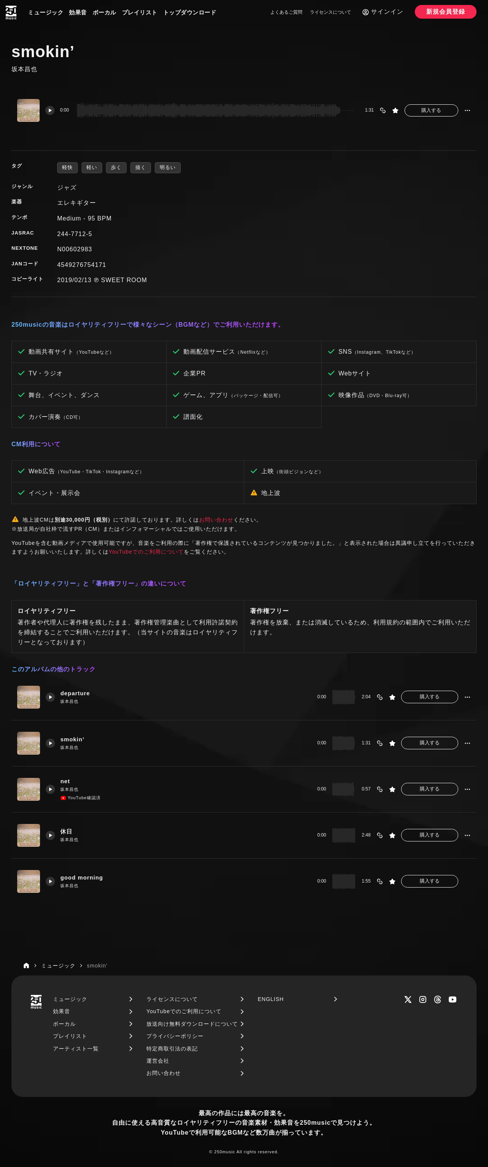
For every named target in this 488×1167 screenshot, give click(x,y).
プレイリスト (139, 12)
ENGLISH (271, 999)
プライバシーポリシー (175, 1036)
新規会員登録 (445, 11)
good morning (82, 878)
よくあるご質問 (286, 12)
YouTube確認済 (81, 798)
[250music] (11, 12)
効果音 (78, 12)
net (66, 781)
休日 (67, 832)
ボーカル (104, 12)
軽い (92, 167)
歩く (116, 167)
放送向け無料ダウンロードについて (192, 1024)
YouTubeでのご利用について (146, 552)
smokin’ (73, 739)
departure (75, 693)
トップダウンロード (190, 12)
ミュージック (45, 12)
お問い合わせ (216, 520)
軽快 (67, 167)
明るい (168, 167)
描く (140, 167)
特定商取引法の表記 (172, 1049)
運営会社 (157, 1061)
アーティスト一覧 (76, 1049)
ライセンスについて (330, 12)
